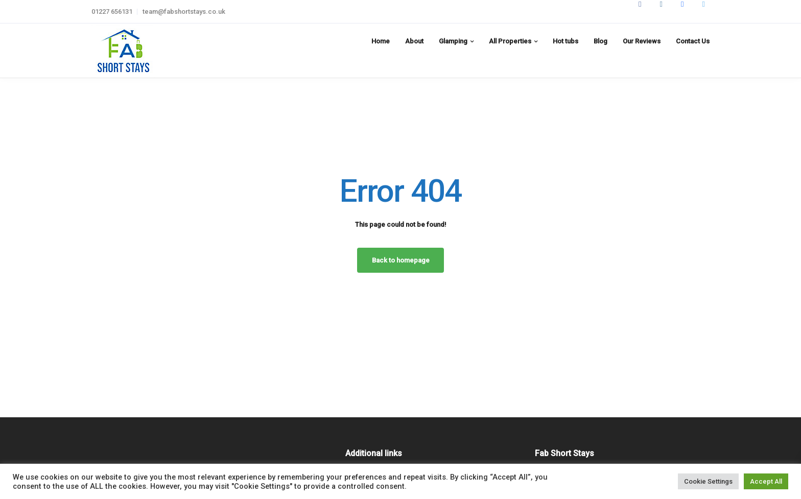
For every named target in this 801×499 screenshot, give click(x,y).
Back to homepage (401, 260)
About (414, 41)
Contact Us (693, 41)
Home (380, 41)
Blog (600, 41)
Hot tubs (565, 41)
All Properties (510, 41)
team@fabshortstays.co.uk (184, 11)
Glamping (453, 41)
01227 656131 (111, 11)
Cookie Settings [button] (708, 481)
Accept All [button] (766, 481)
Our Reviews (642, 41)
